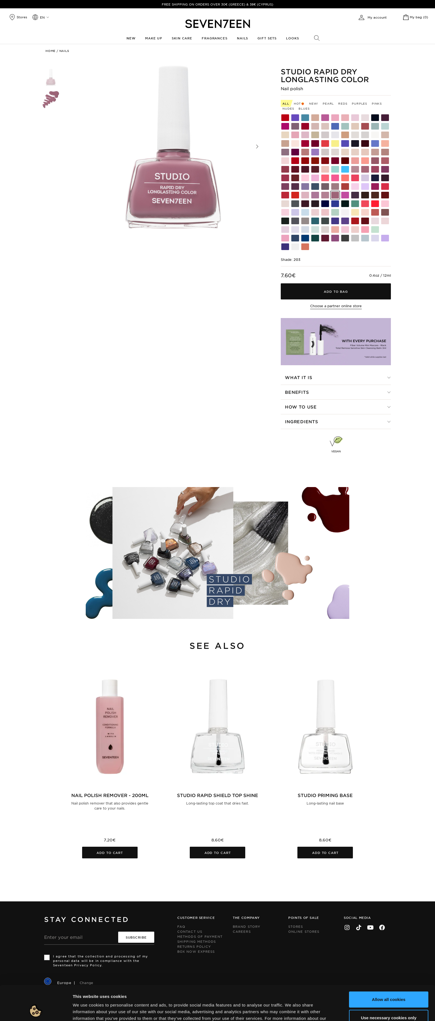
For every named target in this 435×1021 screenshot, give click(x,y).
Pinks (377, 103)
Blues (304, 108)
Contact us (189, 931)
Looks (292, 38)
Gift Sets (267, 38)
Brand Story (246, 926)
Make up (153, 38)
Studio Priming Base (325, 795)
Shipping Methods (196, 941)
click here (112, 992)
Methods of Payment (199, 936)
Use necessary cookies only (388, 984)
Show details (287, 1010)
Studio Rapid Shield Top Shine (217, 795)
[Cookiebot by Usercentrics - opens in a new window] (36, 1010)
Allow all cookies (389, 966)
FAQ (181, 926)
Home (50, 50)
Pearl (328, 103)
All (285, 103)
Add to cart (110, 852)
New (131, 38)
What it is (298, 377)
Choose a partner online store (336, 306)
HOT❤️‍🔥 (299, 103)
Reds (342, 103)
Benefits (297, 392)
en (42, 17)
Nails (242, 38)
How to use (301, 406)
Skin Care (182, 38)
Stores (295, 926)
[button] (257, 146)
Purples (359, 103)
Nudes (288, 108)
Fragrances (214, 38)
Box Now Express (196, 951)
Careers (242, 931)
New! (313, 103)
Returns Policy (194, 946)
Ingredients (301, 421)
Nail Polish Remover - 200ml (109, 795)
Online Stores (303, 931)
